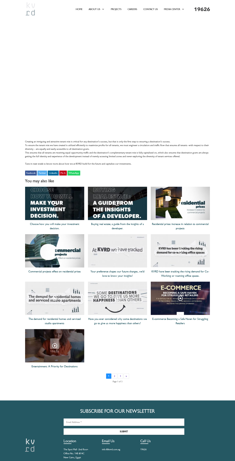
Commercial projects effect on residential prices (54, 271)
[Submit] (124, 431)
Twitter (42, 173)
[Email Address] (124, 422)
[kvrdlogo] (30, 9)
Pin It (63, 173)
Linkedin (53, 173)
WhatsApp (74, 173)
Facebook (31, 173)
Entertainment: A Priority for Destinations (55, 366)
